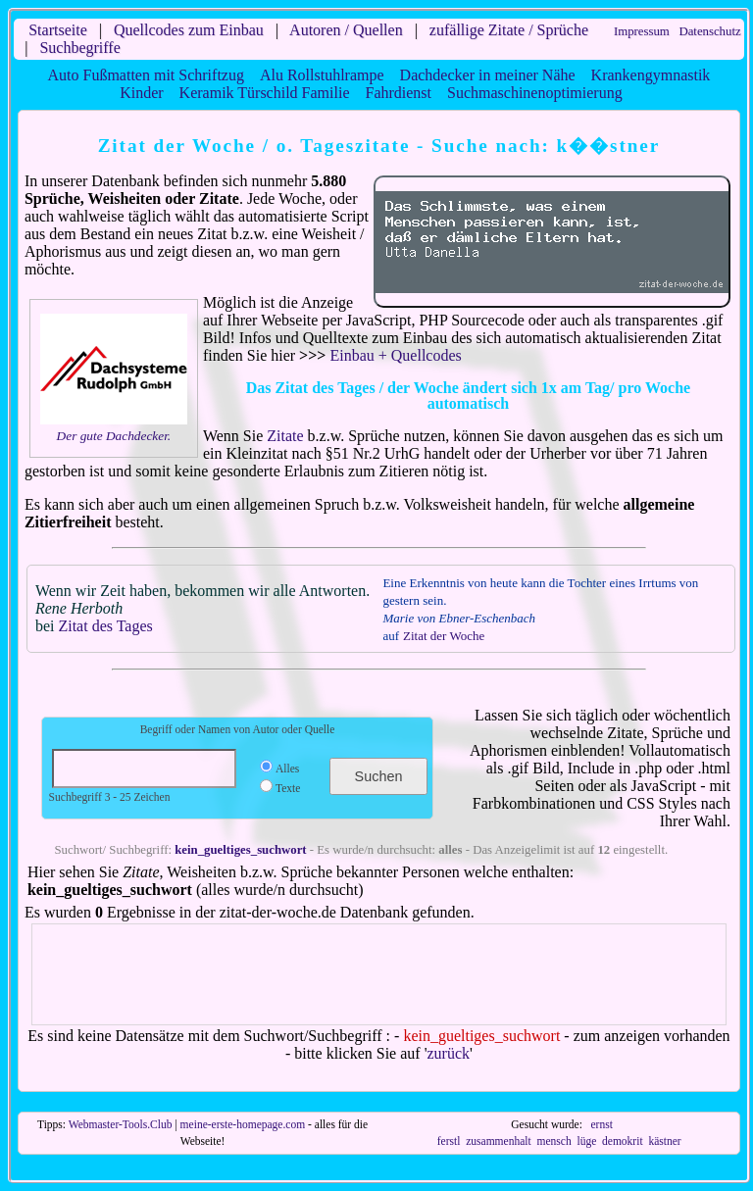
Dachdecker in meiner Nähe (488, 75)
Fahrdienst (398, 92)
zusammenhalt (498, 1141)
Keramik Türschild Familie (264, 92)
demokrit (622, 1141)
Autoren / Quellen (346, 30)
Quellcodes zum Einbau (189, 30)
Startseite (57, 30)
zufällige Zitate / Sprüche (508, 30)
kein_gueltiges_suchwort (240, 850)
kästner (664, 1141)
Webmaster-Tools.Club (121, 1124)
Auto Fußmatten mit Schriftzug (146, 75)
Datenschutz (709, 31)
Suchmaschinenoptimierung (535, 92)
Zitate (285, 435)
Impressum (642, 31)
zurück (449, 1053)
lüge (586, 1141)
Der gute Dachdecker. (114, 435)
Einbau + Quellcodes (395, 355)
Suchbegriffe (79, 47)
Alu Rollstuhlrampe (322, 75)
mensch (553, 1141)
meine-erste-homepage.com (243, 1124)
